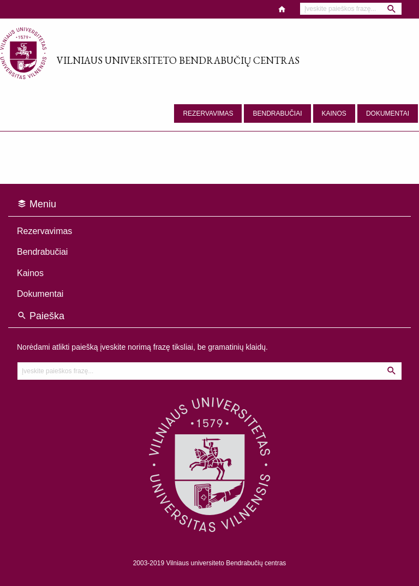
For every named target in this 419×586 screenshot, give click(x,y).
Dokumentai (387, 113)
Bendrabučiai (277, 113)
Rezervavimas (208, 113)
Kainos (334, 113)
